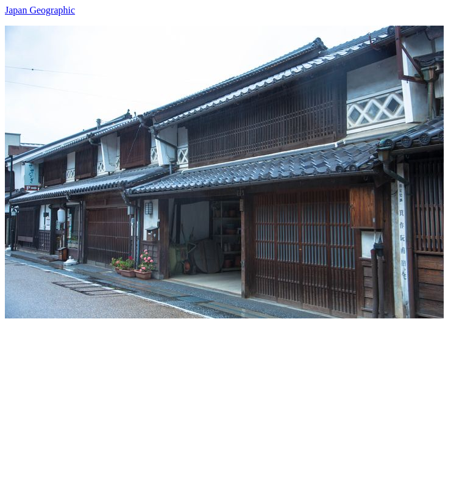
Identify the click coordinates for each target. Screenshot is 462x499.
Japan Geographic (40, 10)
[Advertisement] (231, 403)
